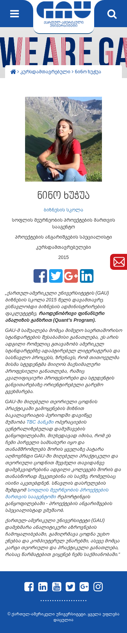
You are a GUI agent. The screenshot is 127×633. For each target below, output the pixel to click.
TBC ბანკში (39, 422)
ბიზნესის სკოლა (63, 209)
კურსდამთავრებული (46, 71)
